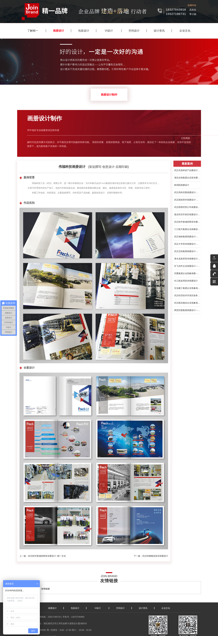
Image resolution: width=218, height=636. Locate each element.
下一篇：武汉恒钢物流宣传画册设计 (151, 556)
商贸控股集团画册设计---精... (187, 310)
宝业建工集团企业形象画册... (187, 288)
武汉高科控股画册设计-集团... (187, 192)
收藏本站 (192, 5)
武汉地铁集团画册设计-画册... (187, 236)
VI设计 (109, 30)
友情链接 (45, 589)
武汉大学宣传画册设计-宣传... (187, 244)
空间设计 (134, 30)
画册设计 (58, 30)
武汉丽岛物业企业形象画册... (187, 303)
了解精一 (32, 30)
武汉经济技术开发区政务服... (187, 295)
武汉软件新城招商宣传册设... (187, 222)
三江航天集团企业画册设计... (187, 229)
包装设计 (83, 30)
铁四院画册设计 (181, 185)
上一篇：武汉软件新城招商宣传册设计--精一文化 (42, 556)
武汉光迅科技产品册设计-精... (187, 170)
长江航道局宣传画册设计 (186, 280)
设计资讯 (159, 30)
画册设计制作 (109, 94)
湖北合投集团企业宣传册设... (187, 177)
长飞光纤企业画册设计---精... (187, 266)
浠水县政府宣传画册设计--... (187, 258)
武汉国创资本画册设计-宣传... (187, 200)
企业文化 (184, 30)
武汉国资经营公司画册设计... (187, 207)
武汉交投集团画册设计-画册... (187, 251)
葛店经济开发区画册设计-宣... (187, 214)
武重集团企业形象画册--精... (187, 273)
